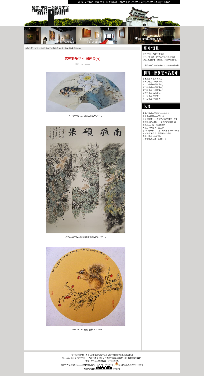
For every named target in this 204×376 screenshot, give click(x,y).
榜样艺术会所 (153, 2)
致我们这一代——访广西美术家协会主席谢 (161, 130)
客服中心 (102, 355)
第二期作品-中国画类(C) (153, 84)
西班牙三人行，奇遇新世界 (154, 125)
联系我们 (165, 2)
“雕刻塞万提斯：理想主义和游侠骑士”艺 (160, 60)
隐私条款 (120, 355)
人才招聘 (93, 355)
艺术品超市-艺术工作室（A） (155, 79)
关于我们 (88, 2)
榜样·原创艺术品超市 (50, 48)
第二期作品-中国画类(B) (153, 87)
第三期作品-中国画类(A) (153, 81)
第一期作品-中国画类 (151, 99)
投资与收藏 (111, 2)
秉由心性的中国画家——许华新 (156, 113)
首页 (36, 48)
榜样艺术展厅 (138, 2)
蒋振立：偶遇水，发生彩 (153, 128)
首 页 (80, 2)
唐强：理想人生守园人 (152, 136)
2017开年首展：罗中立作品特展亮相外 (159, 57)
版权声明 (111, 355)
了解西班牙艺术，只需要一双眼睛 (157, 133)
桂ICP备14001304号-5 (106, 365)
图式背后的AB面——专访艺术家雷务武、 (160, 122)
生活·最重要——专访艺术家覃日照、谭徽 (160, 119)
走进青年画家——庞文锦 (153, 116)
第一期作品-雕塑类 (151, 96)
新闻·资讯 (100, 2)
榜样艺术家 (124, 2)
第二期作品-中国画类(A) (153, 90)
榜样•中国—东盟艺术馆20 (153, 54)
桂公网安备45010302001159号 (129, 365)
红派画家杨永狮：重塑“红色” (155, 139)
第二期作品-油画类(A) (152, 93)
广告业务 (84, 355)
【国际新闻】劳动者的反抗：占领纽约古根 (161, 65)
